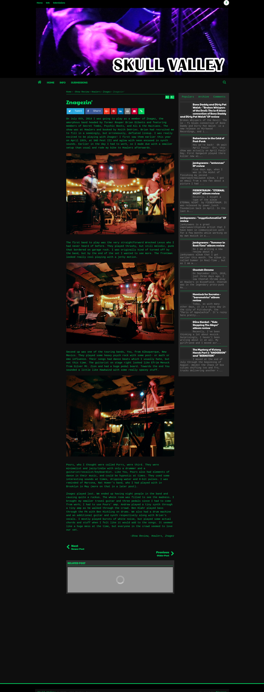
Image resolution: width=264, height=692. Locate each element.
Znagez (169, 536)
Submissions (59, 2)
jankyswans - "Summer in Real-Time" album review (209, 244)
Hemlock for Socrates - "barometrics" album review (207, 297)
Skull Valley (47, 685)
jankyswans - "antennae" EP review (209, 164)
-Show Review (139, 536)
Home (40, 2)
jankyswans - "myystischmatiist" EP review (203, 219)
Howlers (156, 536)
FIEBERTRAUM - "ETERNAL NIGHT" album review (209, 191)
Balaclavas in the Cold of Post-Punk (208, 139)
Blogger (221, 685)
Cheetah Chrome (203, 269)
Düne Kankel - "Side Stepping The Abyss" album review (206, 325)
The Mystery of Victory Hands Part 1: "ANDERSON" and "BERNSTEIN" (209, 352)
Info (48, 2)
